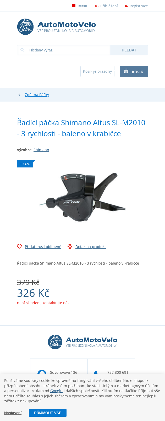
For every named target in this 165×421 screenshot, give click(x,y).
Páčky (44, 94)
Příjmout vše (47, 413)
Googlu (56, 390)
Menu (80, 5)
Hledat (129, 50)
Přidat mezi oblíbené (39, 247)
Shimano (41, 149)
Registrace (139, 5)
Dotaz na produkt (87, 247)
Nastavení (12, 413)
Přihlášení (109, 5)
